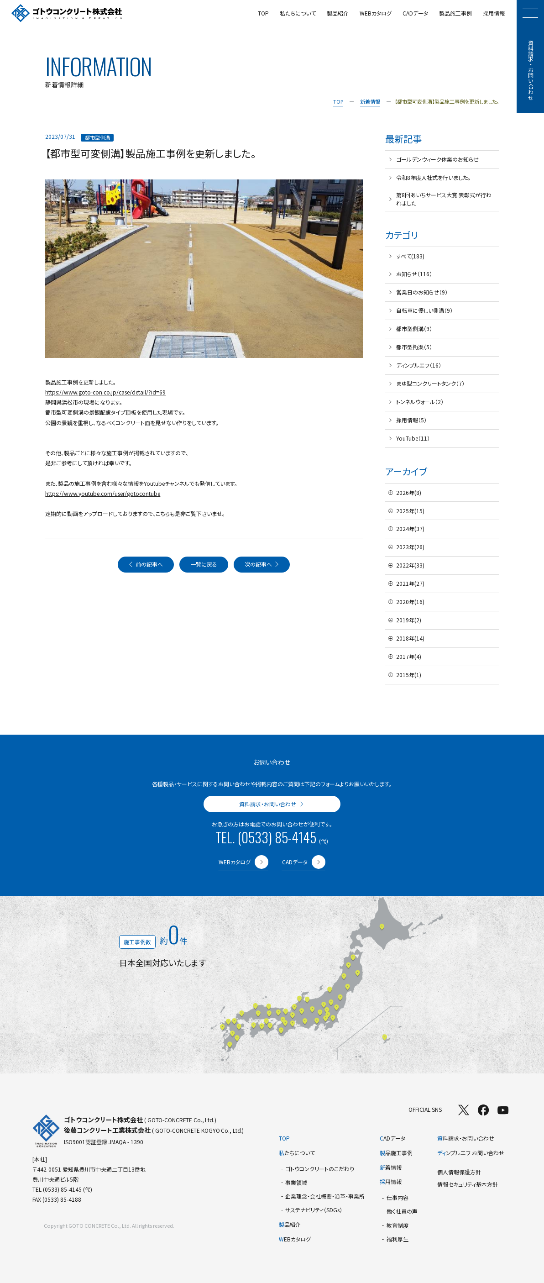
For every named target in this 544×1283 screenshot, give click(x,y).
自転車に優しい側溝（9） (424, 310)
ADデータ (392, 1138)
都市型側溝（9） (414, 328)
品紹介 (290, 1224)
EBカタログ (295, 1239)
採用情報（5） (411, 420)
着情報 (391, 1167)
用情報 (391, 1181)
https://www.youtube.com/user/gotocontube (102, 493)
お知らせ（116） (414, 274)
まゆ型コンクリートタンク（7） (430, 383)
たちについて (297, 1153)
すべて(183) (410, 256)
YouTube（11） (413, 438)
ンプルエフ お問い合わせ (470, 1153)
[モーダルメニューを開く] (530, 13)
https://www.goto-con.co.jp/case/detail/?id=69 (105, 392)
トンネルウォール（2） (420, 401)
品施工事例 (396, 1153)
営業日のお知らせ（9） (422, 292)
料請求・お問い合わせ (465, 1138)
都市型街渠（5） (414, 347)
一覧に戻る (203, 564)
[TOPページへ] (66, 13)
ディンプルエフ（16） (418, 365)
